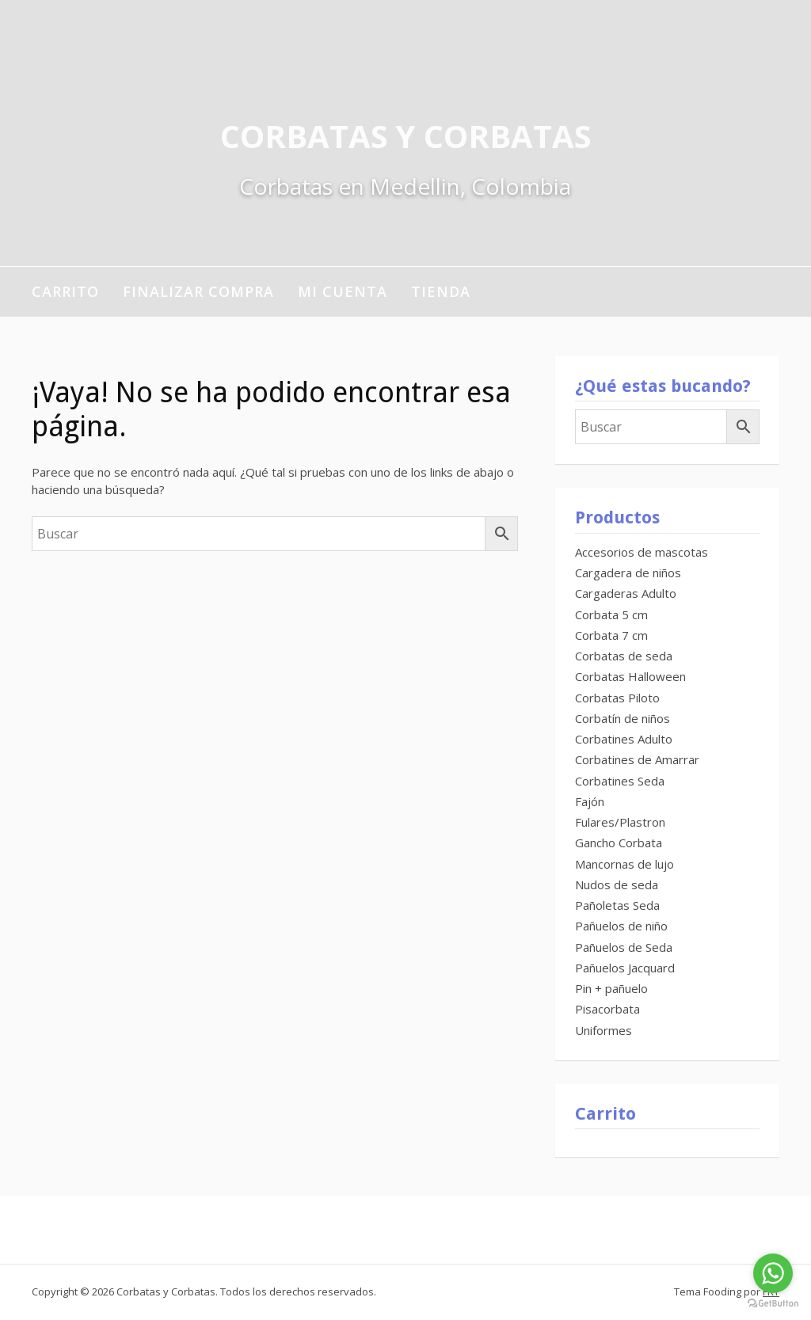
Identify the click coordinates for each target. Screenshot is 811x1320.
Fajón (589, 801)
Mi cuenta (342, 291)
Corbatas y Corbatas (406, 136)
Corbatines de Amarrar (637, 759)
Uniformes (603, 1030)
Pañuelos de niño (621, 926)
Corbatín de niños (622, 718)
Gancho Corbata (618, 842)
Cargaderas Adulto (625, 593)
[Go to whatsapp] (773, 1273)
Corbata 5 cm (611, 614)
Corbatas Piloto (617, 698)
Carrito (65, 291)
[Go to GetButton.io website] (773, 1304)
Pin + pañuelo (611, 988)
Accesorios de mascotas (641, 552)
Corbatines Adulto (623, 739)
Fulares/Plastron (620, 822)
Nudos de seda (616, 884)
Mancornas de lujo (624, 864)
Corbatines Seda (619, 781)
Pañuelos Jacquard (625, 968)
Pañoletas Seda (617, 905)
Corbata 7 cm (611, 635)
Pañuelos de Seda (623, 947)
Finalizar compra (198, 291)
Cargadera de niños (628, 572)
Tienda (440, 291)
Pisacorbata (607, 1009)
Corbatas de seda (623, 656)
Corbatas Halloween (630, 676)
